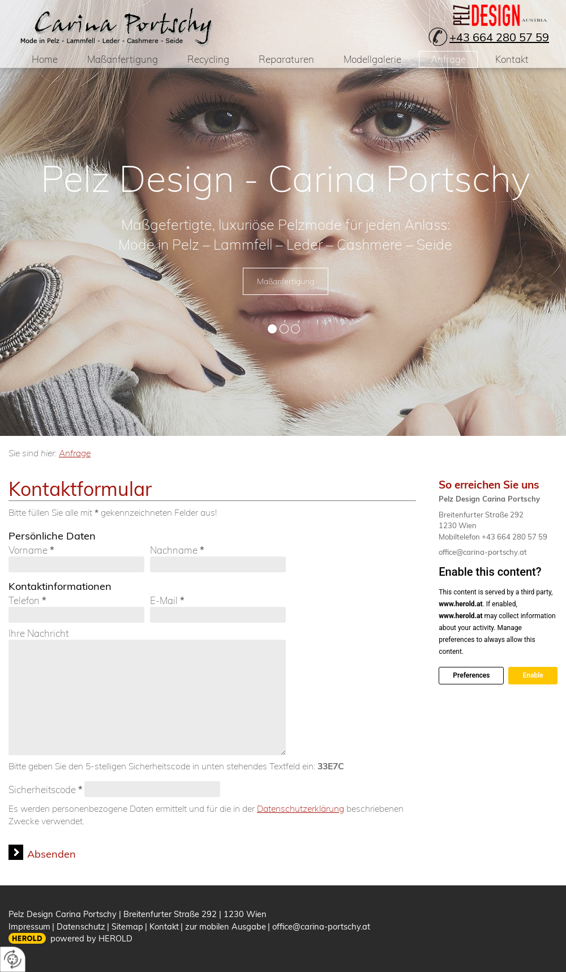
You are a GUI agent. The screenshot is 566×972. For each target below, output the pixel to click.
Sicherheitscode (45, 789)
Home (45, 59)
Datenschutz (81, 926)
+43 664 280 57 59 (499, 37)
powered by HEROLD (91, 938)
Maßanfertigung (122, 59)
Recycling (208, 59)
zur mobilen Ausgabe (225, 926)
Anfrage (448, 59)
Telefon (27, 601)
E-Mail (167, 601)
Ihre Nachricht (38, 633)
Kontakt (512, 59)
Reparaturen (286, 59)
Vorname (31, 550)
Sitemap (127, 926)
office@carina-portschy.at (483, 551)
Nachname (177, 550)
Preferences (471, 675)
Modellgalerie (372, 59)
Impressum (29, 926)
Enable (532, 675)
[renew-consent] (12, 959)
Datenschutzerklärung (300, 808)
